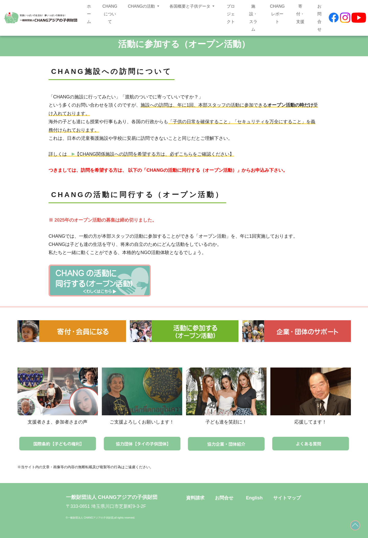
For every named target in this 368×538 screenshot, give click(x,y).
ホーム (89, 14)
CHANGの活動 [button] (142, 6)
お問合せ (319, 17)
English (254, 497)
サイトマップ (287, 497)
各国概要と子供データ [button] (190, 6)
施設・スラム (253, 17)
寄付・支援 (300, 14)
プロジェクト (231, 14)
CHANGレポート (277, 14)
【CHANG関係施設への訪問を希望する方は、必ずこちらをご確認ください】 (153, 154)
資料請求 (195, 497)
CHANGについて (109, 14)
